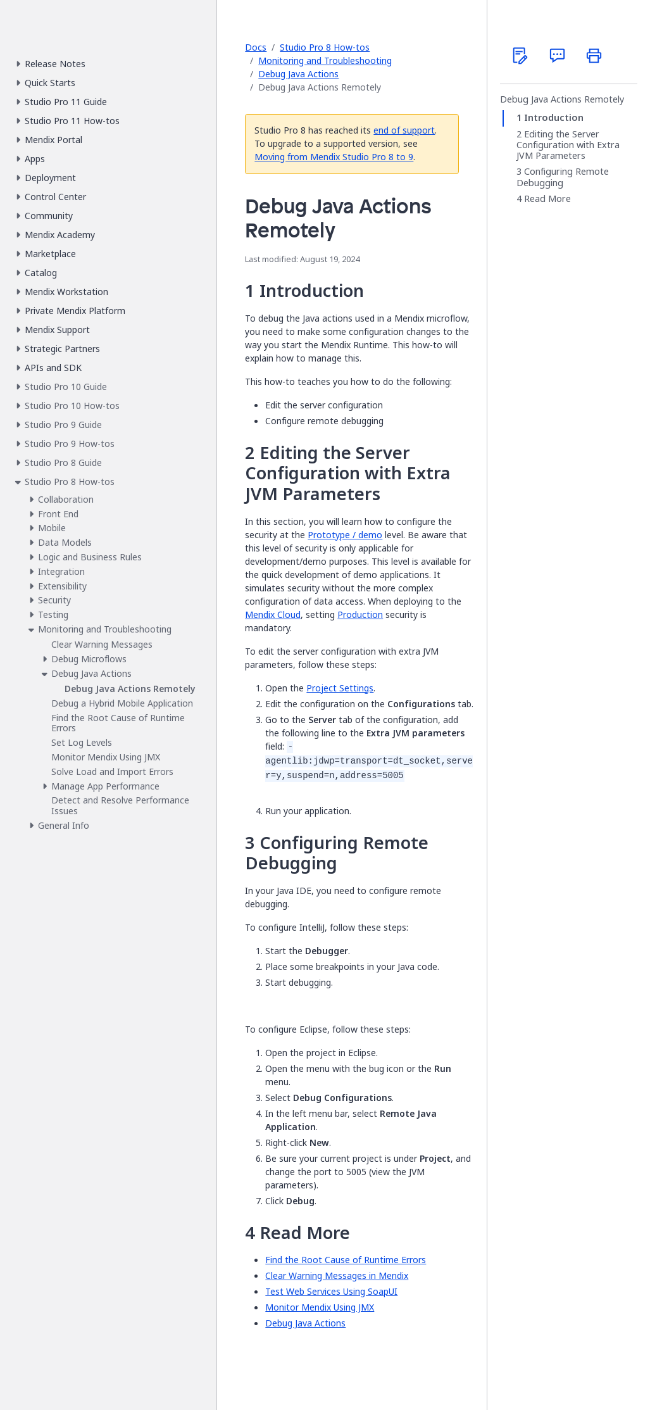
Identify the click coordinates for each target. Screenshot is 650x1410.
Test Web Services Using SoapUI (331, 1291)
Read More (547, 199)
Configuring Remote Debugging (562, 177)
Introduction (554, 118)
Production (360, 614)
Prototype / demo (345, 534)
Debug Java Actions (298, 73)
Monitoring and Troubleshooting (325, 60)
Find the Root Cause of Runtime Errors (345, 1259)
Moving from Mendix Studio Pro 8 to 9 (333, 156)
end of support (404, 130)
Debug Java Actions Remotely (562, 99)
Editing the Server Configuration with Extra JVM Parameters (568, 145)
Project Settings (339, 688)
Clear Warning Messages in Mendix (336, 1275)
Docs (255, 47)
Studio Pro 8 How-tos (325, 47)
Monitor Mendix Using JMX (319, 1307)
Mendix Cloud (273, 614)
